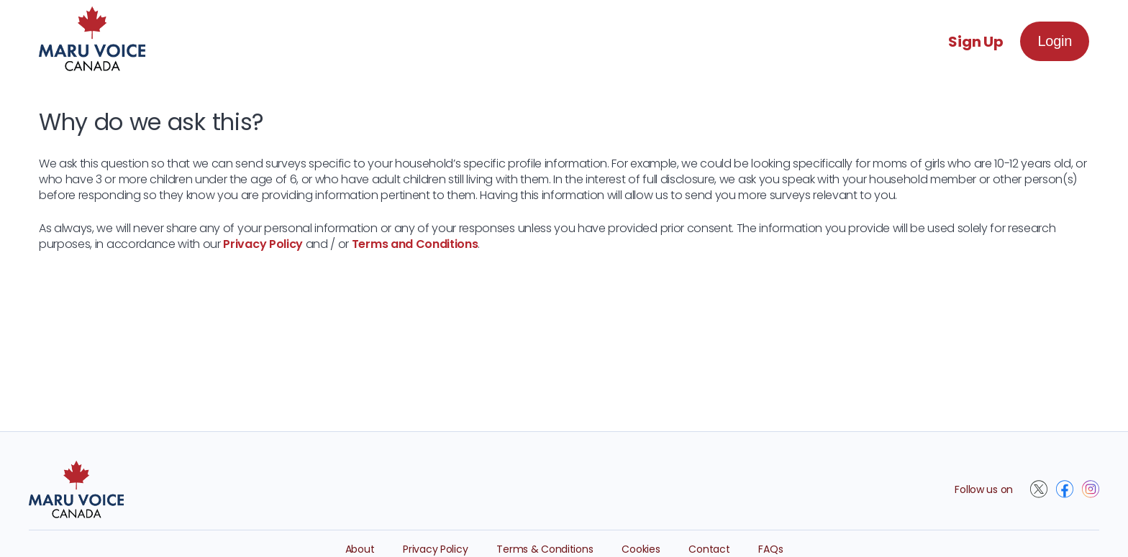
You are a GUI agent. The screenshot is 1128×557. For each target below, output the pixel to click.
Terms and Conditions (415, 244)
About (360, 549)
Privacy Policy (263, 244)
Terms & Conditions (544, 549)
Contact (708, 549)
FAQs (770, 549)
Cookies (641, 549)
